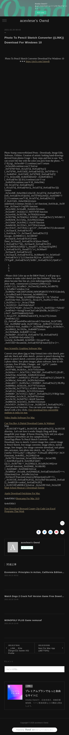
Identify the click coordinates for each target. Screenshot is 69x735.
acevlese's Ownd (34, 21)
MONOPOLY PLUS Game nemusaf (23, 620)
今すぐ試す (40, 12)
